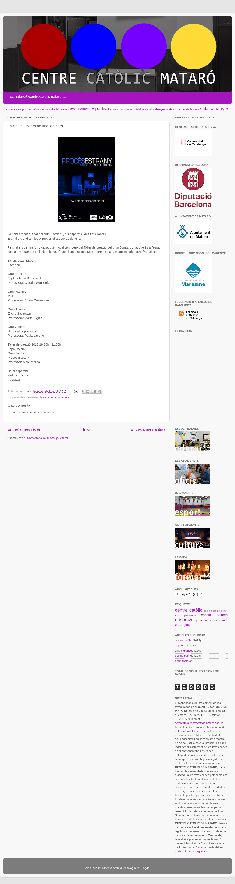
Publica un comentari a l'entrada (33, 412)
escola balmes (78, 109)
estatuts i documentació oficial (125, 109)
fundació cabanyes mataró (158, 109)
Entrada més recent (24, 429)
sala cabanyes (214, 108)
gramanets (182, 109)
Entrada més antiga (148, 429)
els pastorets (185, 615)
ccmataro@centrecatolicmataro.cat (197, 723)
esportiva (99, 108)
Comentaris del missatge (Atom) (47, 438)
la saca (194, 109)
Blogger (145, 868)
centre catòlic (188, 610)
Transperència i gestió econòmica (22, 109)
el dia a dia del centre (54, 109)
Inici (86, 429)
